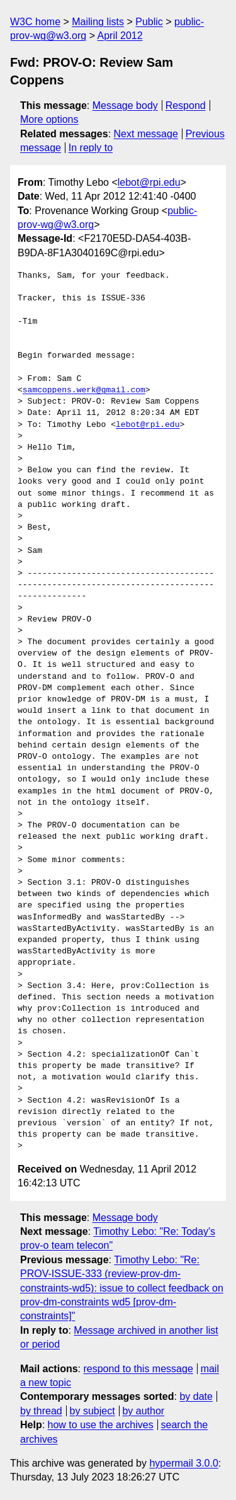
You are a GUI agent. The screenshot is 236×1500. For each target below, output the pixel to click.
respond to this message (138, 1368)
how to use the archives (101, 1424)
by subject (92, 1411)
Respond (186, 105)
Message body (125, 105)
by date (195, 1396)
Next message (146, 133)
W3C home (35, 21)
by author (143, 1411)
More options (49, 119)
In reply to (91, 147)
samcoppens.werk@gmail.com (84, 390)
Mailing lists (98, 21)
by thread (41, 1411)
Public (149, 21)
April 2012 (120, 35)
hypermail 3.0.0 (183, 1463)
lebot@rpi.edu (149, 182)
